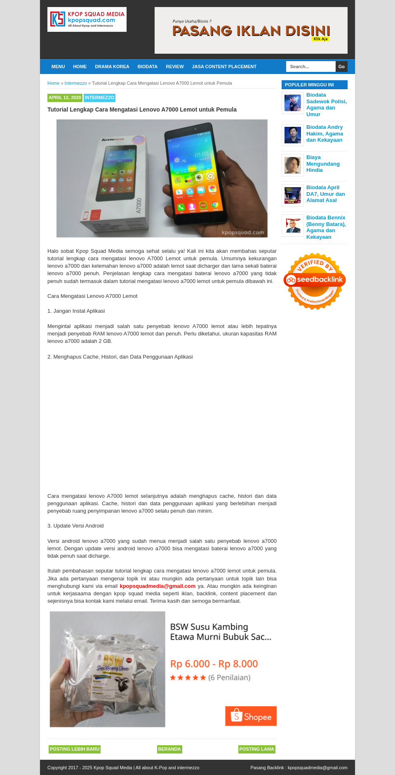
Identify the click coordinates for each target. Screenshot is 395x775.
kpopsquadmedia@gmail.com (318, 767)
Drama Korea (112, 66)
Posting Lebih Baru (74, 748)
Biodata (148, 66)
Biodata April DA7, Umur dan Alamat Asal (325, 193)
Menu (58, 66)
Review (174, 66)
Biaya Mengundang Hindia (323, 163)
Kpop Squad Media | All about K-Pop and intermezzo (147, 767)
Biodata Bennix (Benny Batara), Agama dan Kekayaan (326, 227)
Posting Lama (257, 748)
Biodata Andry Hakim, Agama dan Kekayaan (324, 133)
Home (80, 66)
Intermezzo (100, 97)
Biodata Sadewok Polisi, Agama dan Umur (326, 104)
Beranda (169, 748)
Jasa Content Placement (224, 66)
